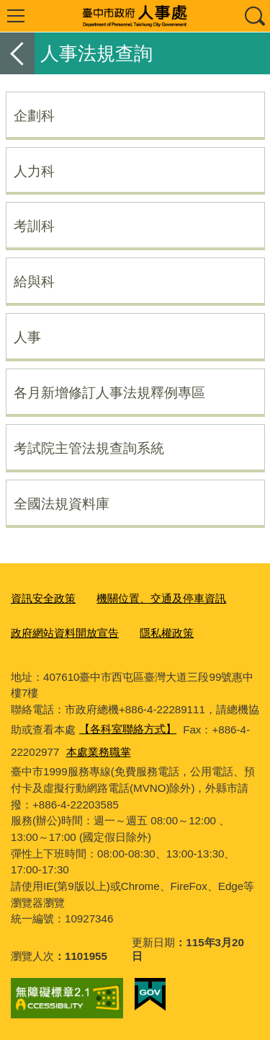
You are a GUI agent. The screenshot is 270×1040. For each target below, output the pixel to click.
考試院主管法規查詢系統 (89, 448)
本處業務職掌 (98, 752)
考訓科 (34, 226)
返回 (17, 53)
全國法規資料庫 (61, 503)
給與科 (34, 281)
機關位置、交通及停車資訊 (161, 598)
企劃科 (34, 115)
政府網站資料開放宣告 (65, 633)
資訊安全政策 (43, 598)
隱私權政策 (167, 633)
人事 (27, 337)
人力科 (34, 171)
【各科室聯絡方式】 (127, 729)
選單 (16, 16)
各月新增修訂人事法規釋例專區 (109, 392)
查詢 (254, 16)
